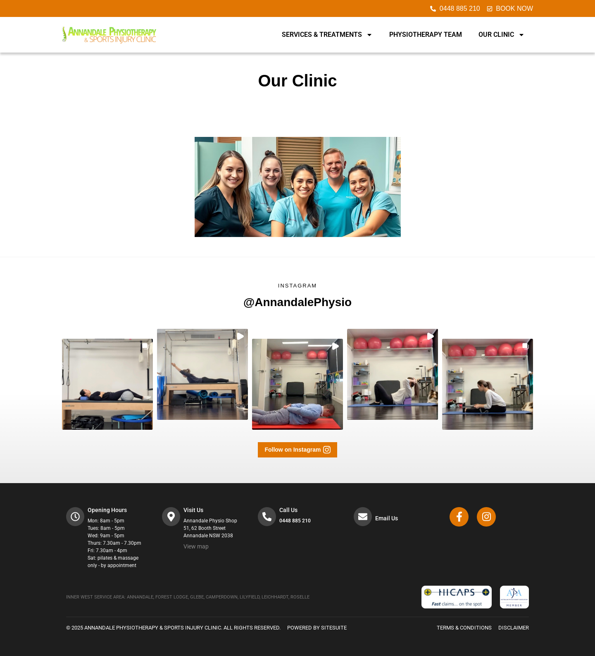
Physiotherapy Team (425, 34)
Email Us (387, 518)
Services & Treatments (327, 34)
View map (196, 546)
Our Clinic (501, 34)
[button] (107, 384)
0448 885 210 (296, 521)
